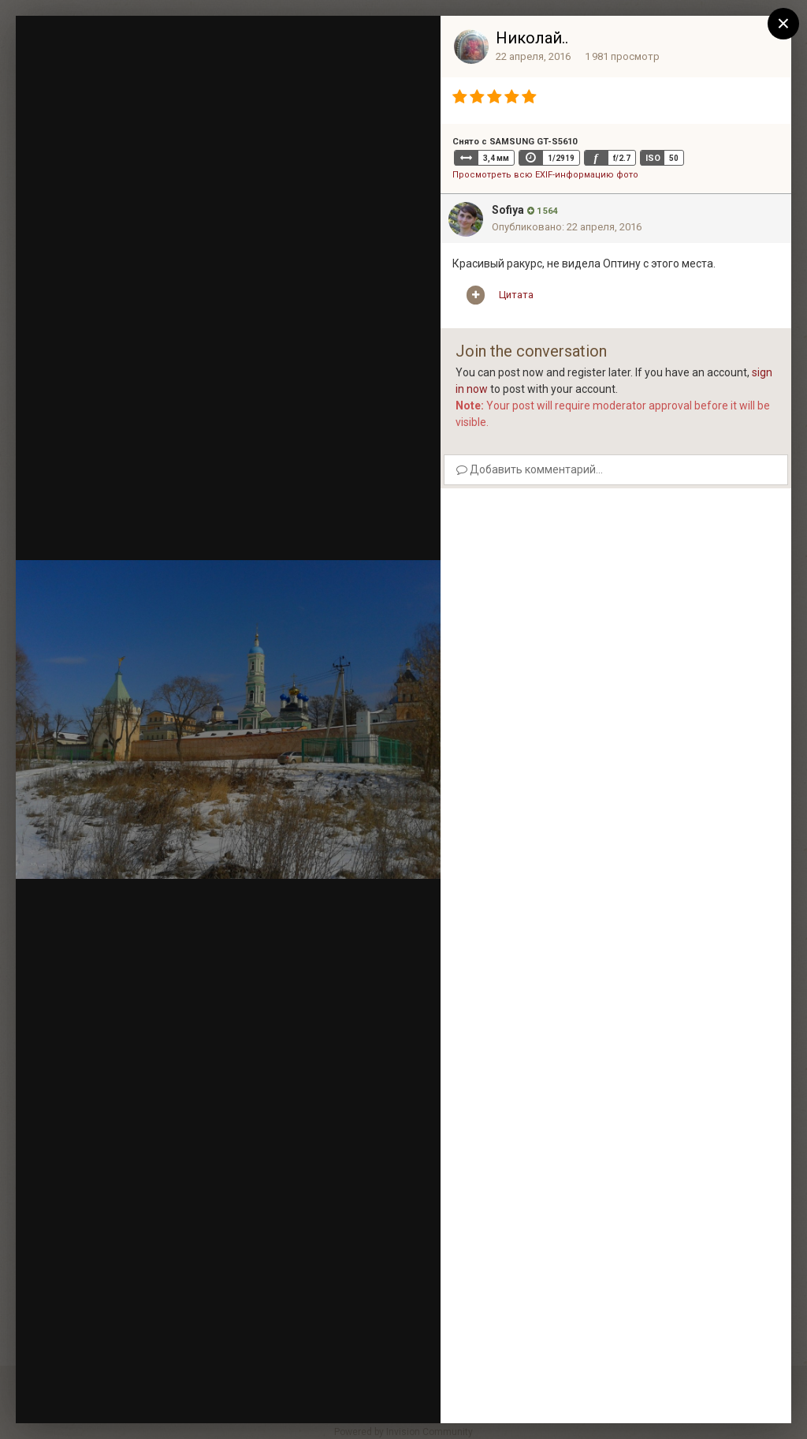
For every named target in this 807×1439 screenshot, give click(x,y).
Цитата (516, 295)
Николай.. (532, 37)
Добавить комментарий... (529, 469)
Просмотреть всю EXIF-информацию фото (545, 175)
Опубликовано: (567, 227)
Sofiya (508, 210)
